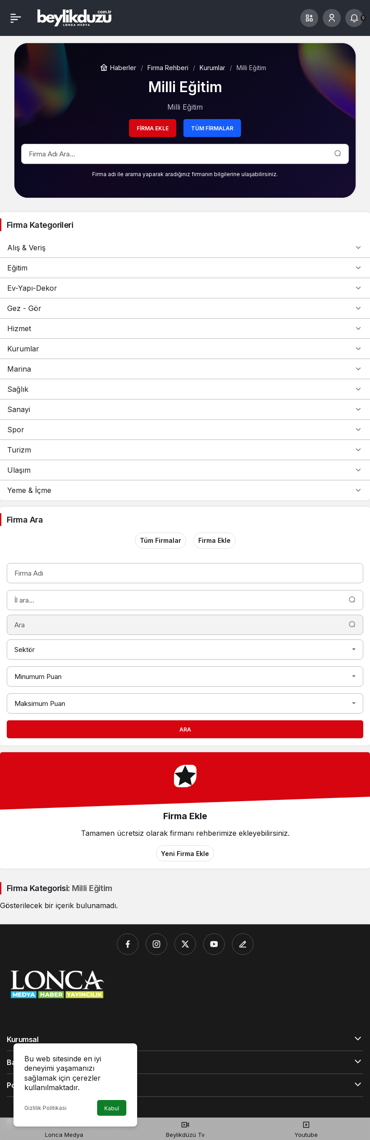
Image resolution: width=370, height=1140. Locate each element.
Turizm (185, 449)
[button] (309, 18)
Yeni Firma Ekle (185, 853)
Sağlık (185, 389)
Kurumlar (185, 348)
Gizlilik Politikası (45, 1108)
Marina (185, 368)
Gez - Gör (185, 308)
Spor (185, 429)
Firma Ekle (153, 128)
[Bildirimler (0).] (354, 18)
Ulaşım (185, 470)
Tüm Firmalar (212, 128)
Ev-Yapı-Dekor (185, 288)
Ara (185, 729)
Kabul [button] (111, 1108)
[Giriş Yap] (332, 18)
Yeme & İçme (185, 490)
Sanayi (185, 409)
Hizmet (185, 328)
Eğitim (185, 267)
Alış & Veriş (185, 247)
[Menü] (16, 18)
